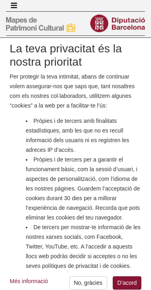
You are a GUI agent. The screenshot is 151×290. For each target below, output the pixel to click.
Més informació (29, 283)
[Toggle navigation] (13, 5)
